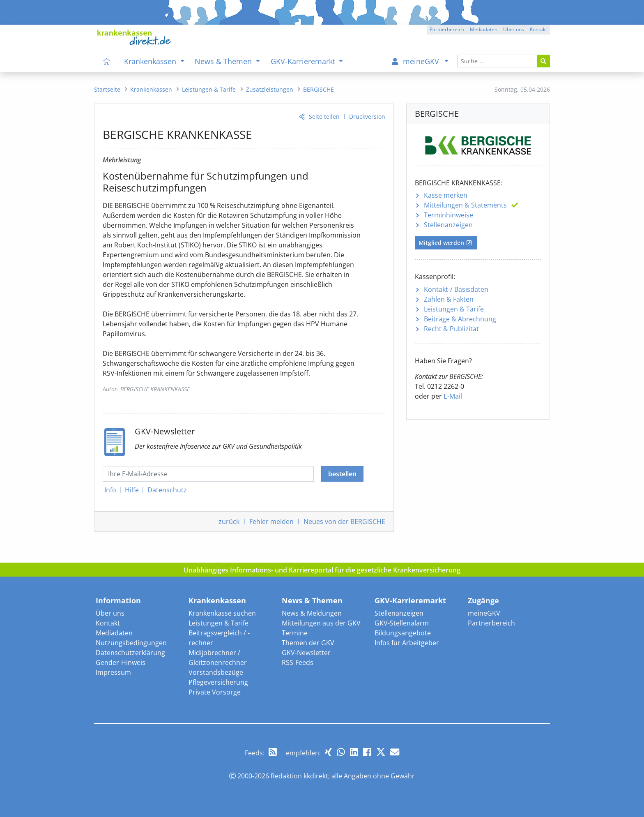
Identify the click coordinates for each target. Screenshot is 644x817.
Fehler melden (271, 521)
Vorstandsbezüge (216, 672)
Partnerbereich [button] (447, 29)
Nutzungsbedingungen (131, 642)
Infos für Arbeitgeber (407, 642)
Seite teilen (324, 116)
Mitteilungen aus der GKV (321, 623)
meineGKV (484, 613)
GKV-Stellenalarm (402, 623)
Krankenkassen (217, 600)
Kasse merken (445, 195)
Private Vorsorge (215, 692)
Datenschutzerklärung (130, 652)
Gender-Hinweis (120, 662)
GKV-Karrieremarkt (410, 600)
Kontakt (108, 623)
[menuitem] (106, 61)
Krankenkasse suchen (222, 613)
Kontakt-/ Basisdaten (456, 289)
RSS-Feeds (297, 662)
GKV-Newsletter (306, 652)
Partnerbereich (491, 623)
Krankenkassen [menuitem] (151, 61)
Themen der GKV (308, 642)
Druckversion (367, 116)
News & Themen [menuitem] (224, 61)
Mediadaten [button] (483, 29)
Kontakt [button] (538, 29)
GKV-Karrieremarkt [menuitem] (304, 61)
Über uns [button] (513, 29)
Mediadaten (114, 632)
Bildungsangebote (403, 632)
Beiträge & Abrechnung (460, 318)
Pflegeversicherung (218, 682)
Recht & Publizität (451, 328)
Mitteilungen (465, 205)
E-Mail (453, 396)
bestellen (342, 473)
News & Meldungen (312, 613)
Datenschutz (167, 489)
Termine (295, 632)
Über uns (110, 613)
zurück (228, 521)
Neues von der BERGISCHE (344, 521)
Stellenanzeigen (448, 224)
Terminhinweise (448, 214)
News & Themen (312, 600)
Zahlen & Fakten (449, 299)
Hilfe (132, 489)
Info (110, 489)
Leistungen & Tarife (454, 309)
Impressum (113, 672)
